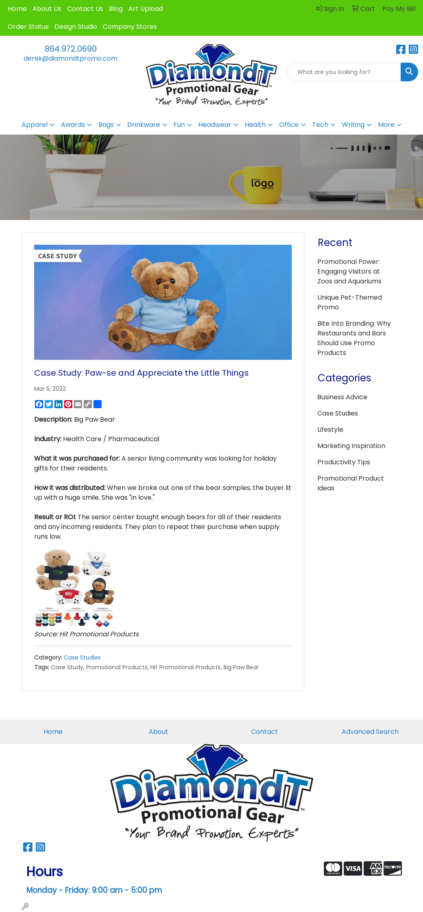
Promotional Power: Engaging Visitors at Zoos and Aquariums (349, 271)
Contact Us (85, 8)
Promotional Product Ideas (350, 483)
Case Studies (82, 657)
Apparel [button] (35, 124)
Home (17, 8)
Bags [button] (106, 124)
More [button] (386, 124)
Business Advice (342, 397)
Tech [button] (320, 124)
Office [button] (289, 124)
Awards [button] (73, 124)
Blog (116, 8)
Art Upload (145, 8)
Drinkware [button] (143, 124)
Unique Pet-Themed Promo (349, 302)
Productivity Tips (343, 462)
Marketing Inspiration (351, 446)
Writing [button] (353, 124)
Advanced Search (370, 731)
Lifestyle (330, 429)
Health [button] (255, 124)
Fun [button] (179, 124)
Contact (264, 731)
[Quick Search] (344, 72)
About (158, 731)
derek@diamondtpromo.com (70, 58)
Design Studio (75, 26)
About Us (47, 8)
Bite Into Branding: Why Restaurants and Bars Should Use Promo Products (354, 338)
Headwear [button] (214, 124)
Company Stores (130, 26)
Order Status (28, 26)
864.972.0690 (71, 48)
